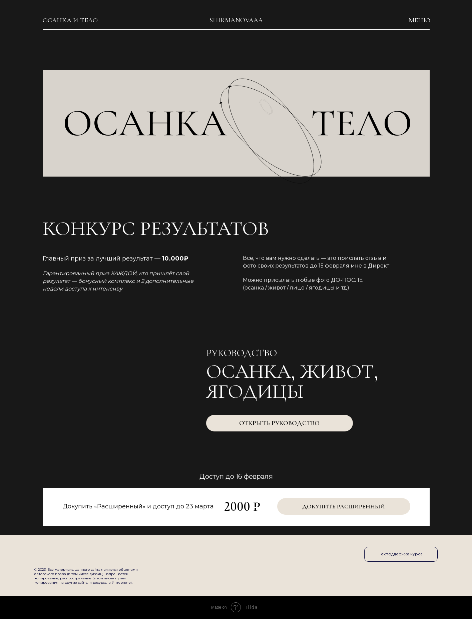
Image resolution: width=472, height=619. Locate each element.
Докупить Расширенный (343, 506)
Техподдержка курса (401, 553)
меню (419, 20)
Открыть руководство (279, 423)
